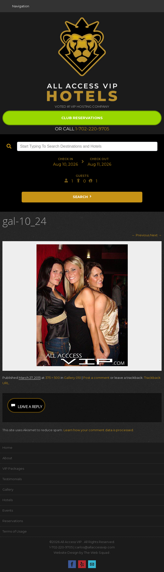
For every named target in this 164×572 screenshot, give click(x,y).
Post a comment (96, 378)
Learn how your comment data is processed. (99, 430)
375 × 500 (52, 378)
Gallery (7, 489)
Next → (156, 235)
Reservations (12, 521)
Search (82, 197)
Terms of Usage (14, 531)
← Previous (140, 235)
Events (7, 510)
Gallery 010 (72, 378)
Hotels (7, 500)
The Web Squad (97, 552)
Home (7, 447)
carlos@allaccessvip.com (95, 547)
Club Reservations (82, 117)
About (7, 458)
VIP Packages (13, 468)
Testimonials (12, 479)
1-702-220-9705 (92, 129)
